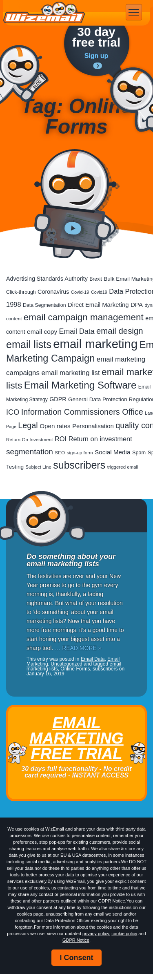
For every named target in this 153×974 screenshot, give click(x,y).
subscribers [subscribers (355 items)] (79, 465)
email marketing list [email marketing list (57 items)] (70, 373)
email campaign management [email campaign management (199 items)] (84, 317)
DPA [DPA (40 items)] (137, 304)
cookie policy (124, 933)
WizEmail (44, 13)
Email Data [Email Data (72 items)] (77, 331)
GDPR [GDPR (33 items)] (57, 399)
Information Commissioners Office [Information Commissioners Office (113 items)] (82, 411)
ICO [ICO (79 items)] (12, 412)
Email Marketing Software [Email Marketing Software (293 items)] (80, 385)
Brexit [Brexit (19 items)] (95, 279)
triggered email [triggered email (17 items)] (122, 467)
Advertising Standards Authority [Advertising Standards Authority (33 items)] (47, 278)
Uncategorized (66, 664)
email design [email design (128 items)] (119, 330)
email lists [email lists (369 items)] (28, 344)
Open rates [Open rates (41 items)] (55, 425)
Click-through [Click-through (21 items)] (21, 292)
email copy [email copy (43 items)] (42, 331)
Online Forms (75, 669)
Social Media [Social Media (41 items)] (112, 452)
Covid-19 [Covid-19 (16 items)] (80, 292)
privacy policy (95, 933)
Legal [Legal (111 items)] (28, 425)
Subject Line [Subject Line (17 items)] (38, 467)
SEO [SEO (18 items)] (60, 452)
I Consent (76, 958)
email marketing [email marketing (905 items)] (95, 344)
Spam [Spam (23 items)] (139, 452)
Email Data (93, 659)
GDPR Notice (75, 940)
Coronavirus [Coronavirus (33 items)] (53, 291)
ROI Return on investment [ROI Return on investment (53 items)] (93, 438)
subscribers (105, 669)
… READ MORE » (78, 648)
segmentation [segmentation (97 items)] (29, 451)
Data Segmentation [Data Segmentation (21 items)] (44, 305)
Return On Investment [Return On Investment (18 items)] (29, 439)
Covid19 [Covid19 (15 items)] (99, 292)
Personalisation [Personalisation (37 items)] (93, 426)
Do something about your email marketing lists (71, 560)
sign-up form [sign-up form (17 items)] (80, 452)
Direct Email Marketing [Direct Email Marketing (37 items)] (98, 305)
